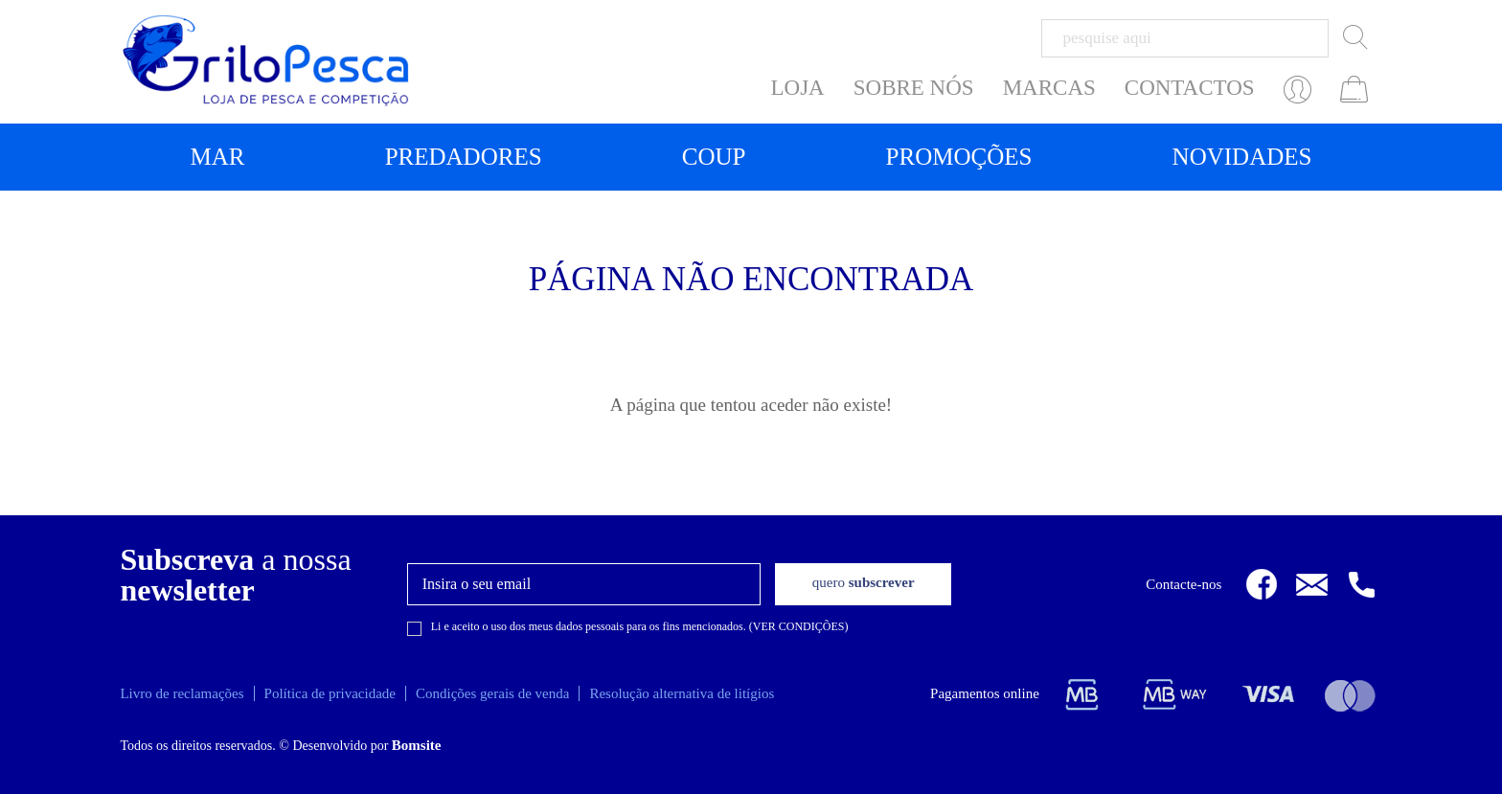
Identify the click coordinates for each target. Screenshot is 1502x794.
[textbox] (1185, 38)
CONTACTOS (1190, 88)
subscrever (863, 582)
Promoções (959, 157)
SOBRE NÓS (913, 88)
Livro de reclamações (181, 693)
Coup (714, 157)
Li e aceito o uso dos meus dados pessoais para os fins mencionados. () (640, 626)
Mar (218, 157)
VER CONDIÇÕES (799, 626)
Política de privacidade (330, 693)
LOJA (798, 88)
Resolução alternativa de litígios (681, 693)
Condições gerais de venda (492, 693)
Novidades (1242, 157)
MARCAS (1049, 88)
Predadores (463, 157)
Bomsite (417, 745)
